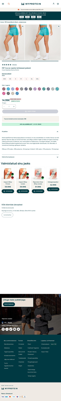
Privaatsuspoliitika (33, 358)
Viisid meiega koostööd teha (32, 371)
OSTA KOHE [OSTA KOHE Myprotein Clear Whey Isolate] (38, 191)
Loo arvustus (7, 215)
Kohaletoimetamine (9, 355)
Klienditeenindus (9, 344)
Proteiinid (21, 344)
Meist (29, 344)
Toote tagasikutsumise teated (8, 365)
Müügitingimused (32, 362)
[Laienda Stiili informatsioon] (30, 157)
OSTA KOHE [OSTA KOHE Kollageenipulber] (53, 189)
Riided (20, 348)
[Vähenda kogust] (4, 106)
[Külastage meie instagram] (3, 329)
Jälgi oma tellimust (9, 359)
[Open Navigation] (3, 4)
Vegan (20, 366)
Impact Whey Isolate (23, 183)
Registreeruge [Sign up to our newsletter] (9, 304)
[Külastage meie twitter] (18, 329)
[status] (9, 106)
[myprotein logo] (31, 4)
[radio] (4, 79)
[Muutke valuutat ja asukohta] (30, 323)
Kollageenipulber (53, 182)
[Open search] (9, 4)
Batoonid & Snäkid (22, 353)
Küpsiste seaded (7, 318)
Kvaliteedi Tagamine (33, 348)
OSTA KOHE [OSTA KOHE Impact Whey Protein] (7, 191)
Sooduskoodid (45, 348)
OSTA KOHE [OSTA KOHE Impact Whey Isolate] (22, 191)
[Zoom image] (22, 26)
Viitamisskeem (49, 344)
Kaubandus (31, 366)
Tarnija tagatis (32, 376)
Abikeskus (7, 348)
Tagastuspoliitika (9, 352)
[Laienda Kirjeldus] (30, 131)
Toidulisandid (22, 358)
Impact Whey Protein (8, 183)
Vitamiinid (21, 362)
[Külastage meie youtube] (14, 329)
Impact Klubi (44, 352)
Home (2, 22)
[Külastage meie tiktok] (10, 329)
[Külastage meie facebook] (7, 329)
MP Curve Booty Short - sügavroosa (15, 22)
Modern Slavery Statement (32, 353)
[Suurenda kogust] (14, 106)
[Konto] (53, 4)
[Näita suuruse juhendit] (7, 74)
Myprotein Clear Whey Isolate (38, 183)
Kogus (4, 103)
